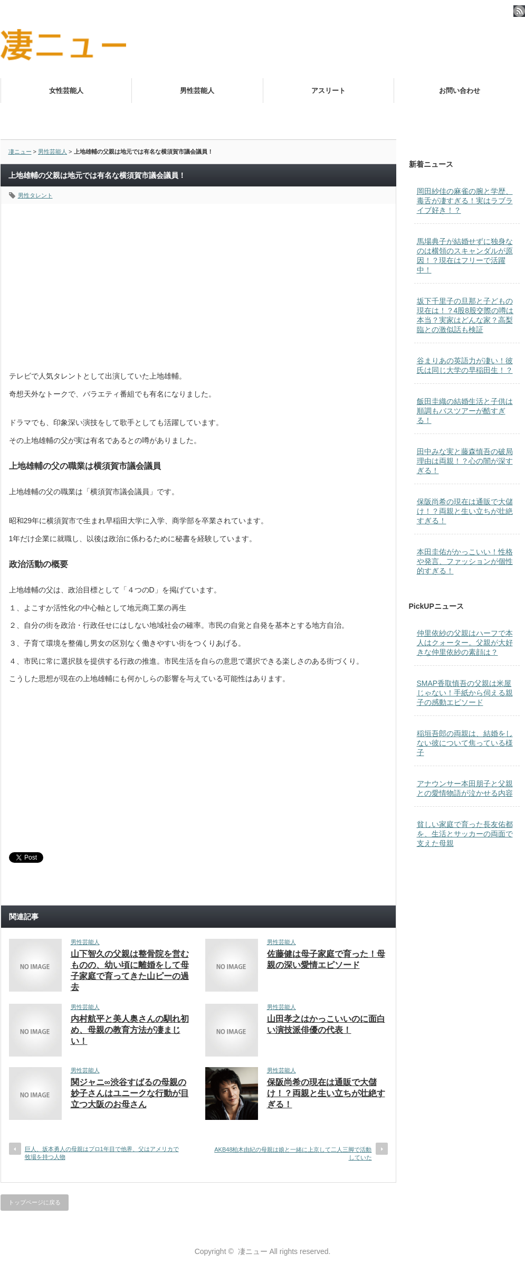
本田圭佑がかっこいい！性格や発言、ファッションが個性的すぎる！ (465, 561)
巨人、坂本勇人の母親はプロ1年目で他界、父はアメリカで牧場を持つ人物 (102, 1153)
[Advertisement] (198, 278)
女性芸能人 (66, 91)
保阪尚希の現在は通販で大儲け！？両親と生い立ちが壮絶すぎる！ (326, 1093)
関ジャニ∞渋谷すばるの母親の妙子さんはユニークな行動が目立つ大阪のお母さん (130, 1093)
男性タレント (35, 195)
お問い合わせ (459, 91)
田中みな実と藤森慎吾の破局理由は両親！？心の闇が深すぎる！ (465, 461)
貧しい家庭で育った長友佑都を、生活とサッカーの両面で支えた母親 (465, 833)
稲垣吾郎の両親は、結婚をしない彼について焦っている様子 (465, 743)
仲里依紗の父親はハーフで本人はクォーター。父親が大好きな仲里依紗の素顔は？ (465, 642)
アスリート (328, 91)
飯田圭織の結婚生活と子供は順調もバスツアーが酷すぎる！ (465, 411)
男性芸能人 (197, 91)
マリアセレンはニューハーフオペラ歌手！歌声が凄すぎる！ (382, 115)
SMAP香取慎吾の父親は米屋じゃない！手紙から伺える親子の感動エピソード (465, 692)
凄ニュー (20, 151)
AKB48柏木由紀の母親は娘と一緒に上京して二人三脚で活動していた (292, 1153)
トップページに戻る (34, 1202)
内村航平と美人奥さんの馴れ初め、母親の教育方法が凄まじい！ (130, 1029)
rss (519, 11)
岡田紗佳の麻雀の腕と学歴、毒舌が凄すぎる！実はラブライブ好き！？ (465, 200)
